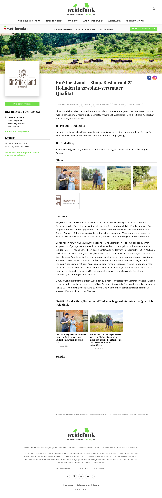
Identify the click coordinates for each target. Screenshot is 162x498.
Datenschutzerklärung (88, 485)
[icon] (154, 9)
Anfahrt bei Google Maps (17, 131)
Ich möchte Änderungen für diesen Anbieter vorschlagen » (22, 153)
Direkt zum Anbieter (22, 104)
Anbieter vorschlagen (143, 29)
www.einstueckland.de (18, 143)
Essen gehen (106, 29)
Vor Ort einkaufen (86, 29)
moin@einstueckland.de (18, 147)
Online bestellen (63, 29)
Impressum (68, 485)
